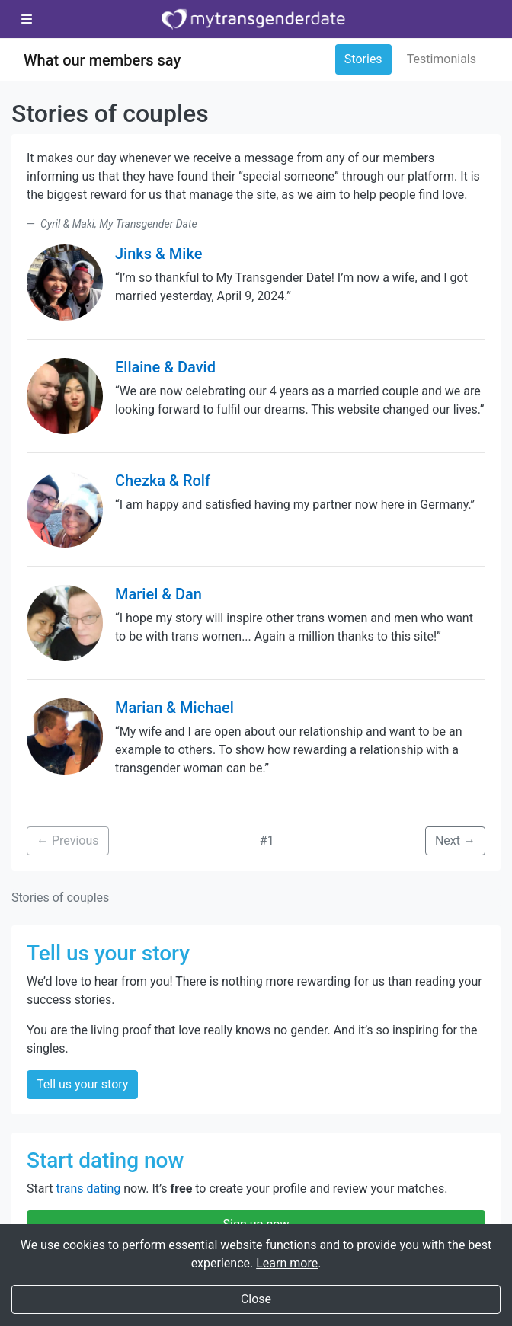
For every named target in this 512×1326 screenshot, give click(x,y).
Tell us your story (82, 1084)
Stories (363, 59)
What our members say (102, 60)
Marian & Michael (174, 707)
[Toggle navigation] (26, 20)
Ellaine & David (165, 367)
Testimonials (441, 59)
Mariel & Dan (158, 594)
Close (256, 1299)
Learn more (287, 1263)
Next (455, 840)
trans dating (88, 1188)
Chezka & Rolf (162, 480)
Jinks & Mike (158, 253)
